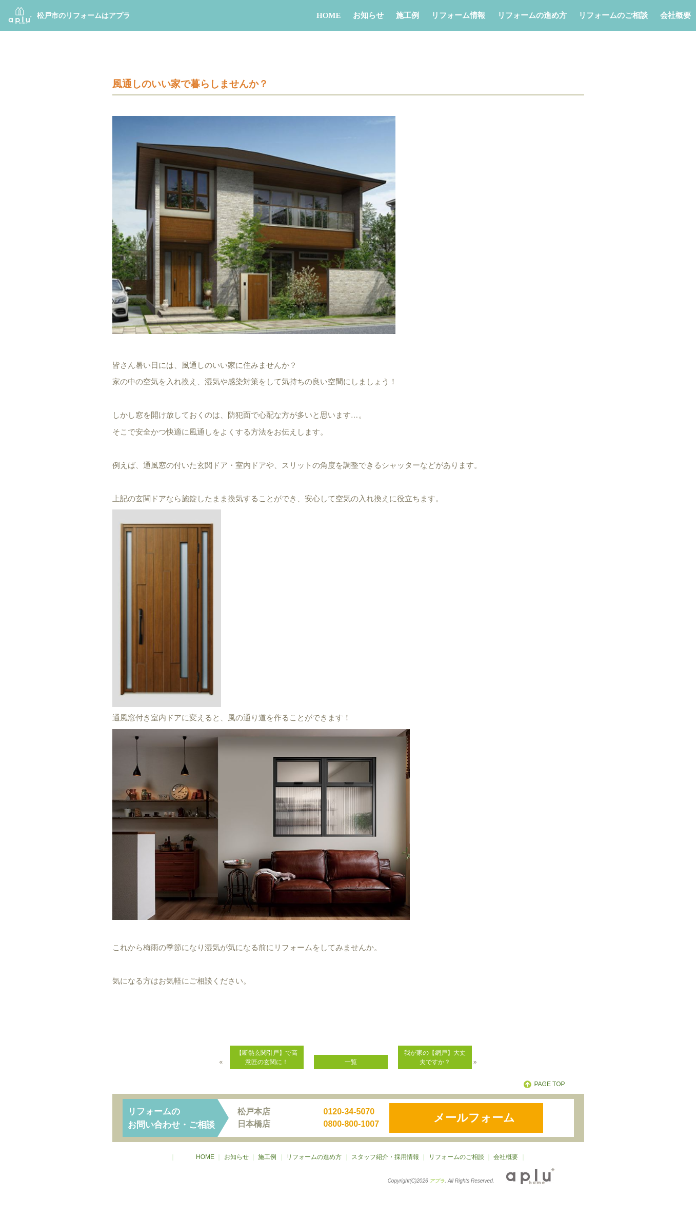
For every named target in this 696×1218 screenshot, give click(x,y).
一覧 (351, 1062)
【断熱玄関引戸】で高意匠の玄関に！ (266, 1057)
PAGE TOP (549, 1084)
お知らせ (368, 15)
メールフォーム (474, 1117)
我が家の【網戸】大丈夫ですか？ (435, 1057)
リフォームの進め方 (532, 15)
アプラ (437, 1181)
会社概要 (675, 15)
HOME (328, 15)
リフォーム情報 (458, 15)
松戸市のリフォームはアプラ (69, 15)
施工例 (407, 15)
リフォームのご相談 (613, 15)
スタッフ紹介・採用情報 (385, 1157)
